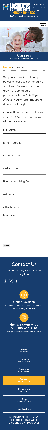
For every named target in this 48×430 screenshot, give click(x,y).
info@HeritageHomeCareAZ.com (24, 16)
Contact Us (24, 412)
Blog (24, 403)
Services (24, 374)
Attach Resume (13, 207)
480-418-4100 (24, 12)
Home (7, 67)
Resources (24, 393)
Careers (24, 384)
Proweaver (32, 426)
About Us (24, 364)
